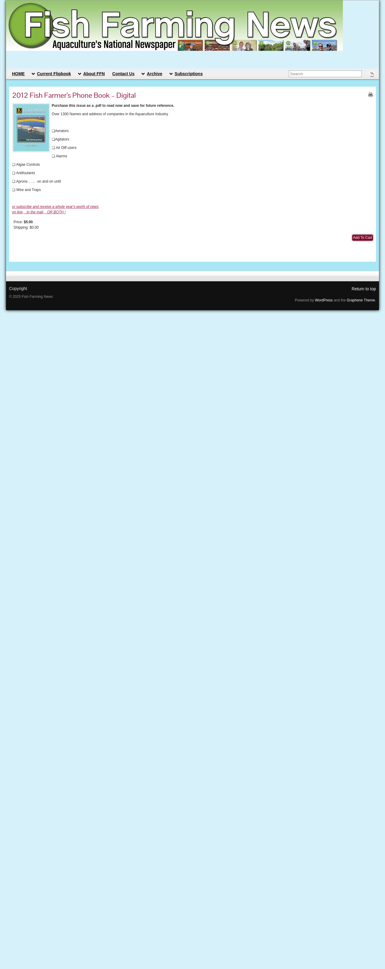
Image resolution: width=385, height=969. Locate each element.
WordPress (324, 300)
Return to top (364, 288)
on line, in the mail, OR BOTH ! (39, 212)
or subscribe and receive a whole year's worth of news (55, 207)
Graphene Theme (361, 300)
